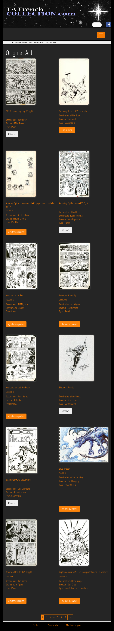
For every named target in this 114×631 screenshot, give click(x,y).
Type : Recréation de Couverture (73, 588)
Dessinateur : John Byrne (17, 396)
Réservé (12, 134)
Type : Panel (11, 127)
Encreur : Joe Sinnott (15, 308)
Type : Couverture (67, 122)
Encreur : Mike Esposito (69, 219)
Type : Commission (67, 403)
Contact (36, 625)
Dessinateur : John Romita (70, 215)
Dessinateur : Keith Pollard (17, 215)
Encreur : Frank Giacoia (16, 218)
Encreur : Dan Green (68, 584)
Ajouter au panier (16, 232)
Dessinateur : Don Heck (69, 212)
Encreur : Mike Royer (15, 123)
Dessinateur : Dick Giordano (18, 488)
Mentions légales (73, 625)
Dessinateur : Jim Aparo (16, 581)
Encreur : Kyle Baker (14, 400)
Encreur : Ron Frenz (68, 400)
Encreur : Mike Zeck (67, 119)
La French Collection (22, 42)
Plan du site (53, 625)
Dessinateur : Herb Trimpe (70, 581)
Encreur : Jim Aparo (14, 584)
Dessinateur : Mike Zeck (69, 115)
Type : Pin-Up (12, 222)
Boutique (38, 42)
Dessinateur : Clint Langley (71, 477)
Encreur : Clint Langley (69, 481)
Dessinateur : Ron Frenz (69, 396)
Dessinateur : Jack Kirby (16, 119)
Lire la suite (67, 130)
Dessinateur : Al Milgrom (17, 304)
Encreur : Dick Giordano (16, 492)
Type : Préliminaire (67, 484)
